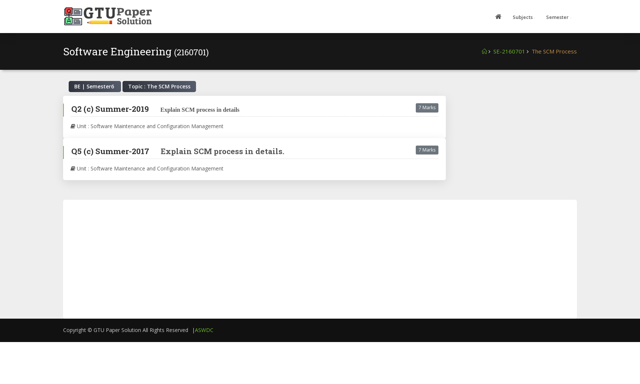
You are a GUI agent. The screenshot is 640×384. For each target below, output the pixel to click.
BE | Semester (94, 86)
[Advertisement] (517, 142)
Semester (557, 17)
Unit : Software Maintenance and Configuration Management (147, 126)
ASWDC (204, 329)
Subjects (523, 17)
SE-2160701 (509, 51)
